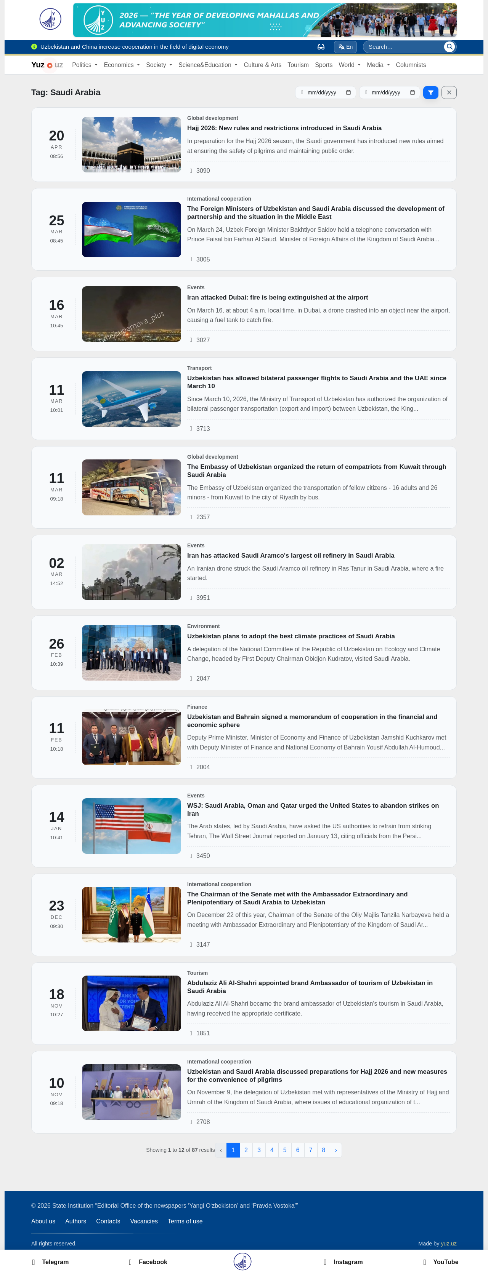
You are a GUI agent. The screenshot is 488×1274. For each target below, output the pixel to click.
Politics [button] (82, 65)
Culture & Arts (262, 65)
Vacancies (144, 1221)
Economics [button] (119, 65)
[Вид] (321, 47)
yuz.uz (449, 1244)
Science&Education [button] (205, 65)
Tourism (298, 65)
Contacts (108, 1221)
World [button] (347, 65)
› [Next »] (336, 1150)
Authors (75, 1221)
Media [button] (376, 65)
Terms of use (185, 1221)
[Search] (449, 46)
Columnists (411, 65)
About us (43, 1221)
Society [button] (157, 65)
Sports (323, 65)
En (345, 47)
